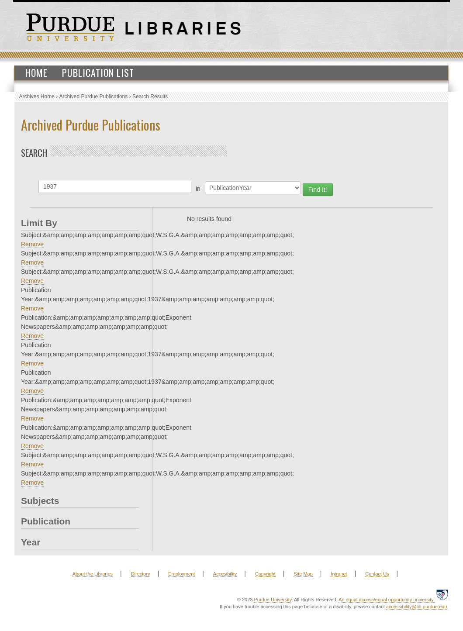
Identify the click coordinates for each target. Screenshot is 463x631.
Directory (140, 573)
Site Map (303, 573)
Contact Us (377, 573)
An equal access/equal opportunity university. (387, 599)
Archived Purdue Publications (93, 96)
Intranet (339, 573)
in (198, 188)
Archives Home (37, 96)
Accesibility (225, 573)
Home (36, 72)
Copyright (265, 573)
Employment (181, 573)
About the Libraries (93, 573)
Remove (32, 244)
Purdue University (272, 599)
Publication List (98, 72)
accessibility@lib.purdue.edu (416, 606)
